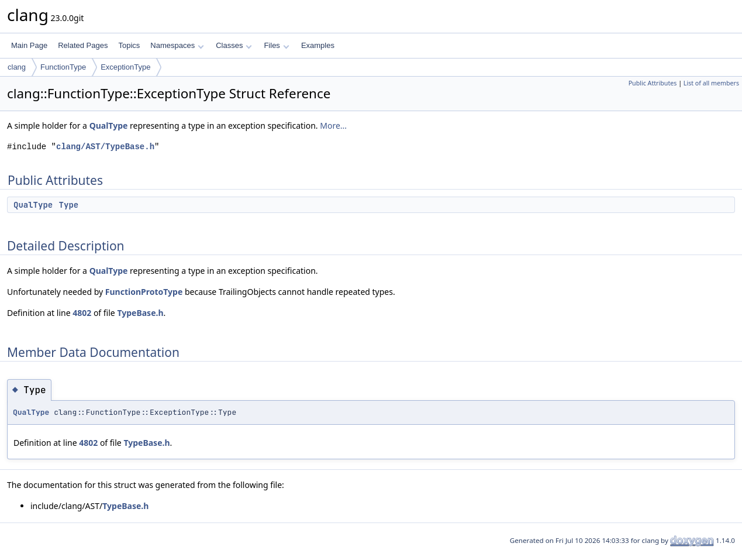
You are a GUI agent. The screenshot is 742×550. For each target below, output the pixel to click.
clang (17, 67)
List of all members (711, 83)
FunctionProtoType (143, 291)
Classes (234, 45)
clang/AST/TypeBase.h (105, 146)
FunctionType (63, 67)
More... (333, 125)
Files (276, 45)
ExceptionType (125, 67)
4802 (82, 312)
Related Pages (83, 45)
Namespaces (176, 45)
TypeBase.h (140, 312)
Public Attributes (653, 83)
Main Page (29, 45)
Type (69, 205)
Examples (317, 45)
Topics (129, 45)
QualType (108, 125)
